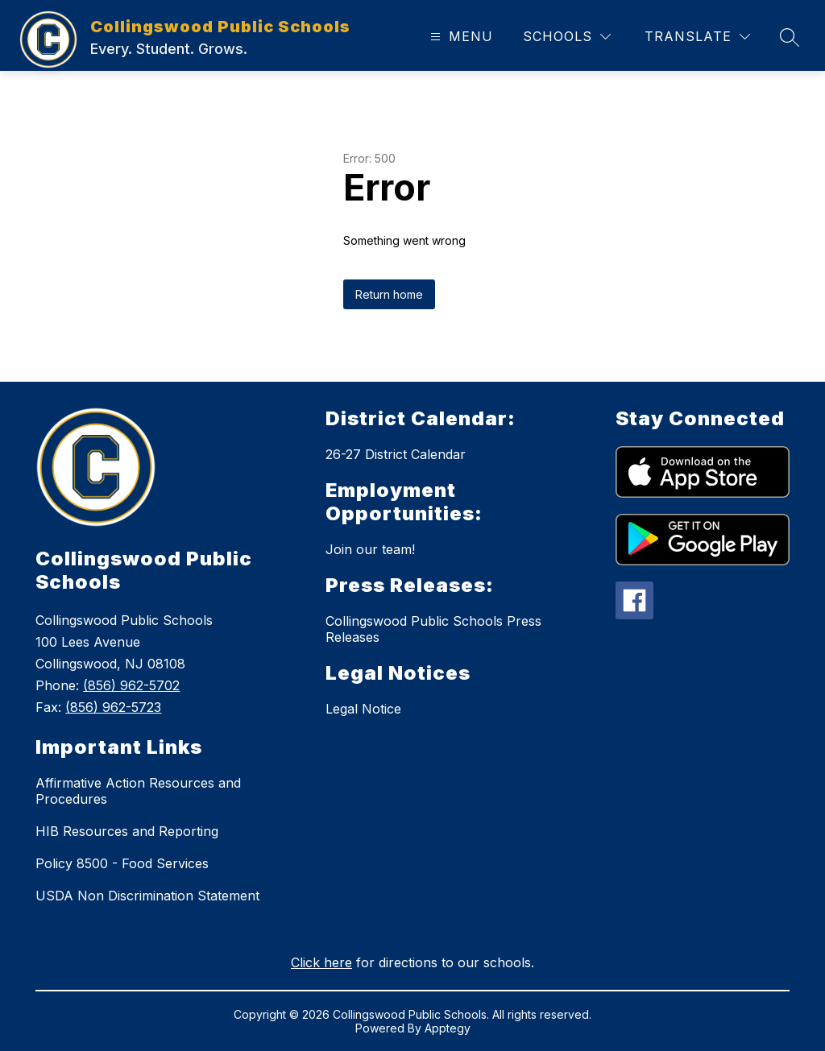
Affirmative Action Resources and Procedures (138, 791)
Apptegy (448, 1028)
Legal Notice (363, 709)
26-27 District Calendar (395, 454)
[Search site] (789, 37)
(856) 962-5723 (113, 707)
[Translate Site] (697, 37)
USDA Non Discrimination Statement (147, 896)
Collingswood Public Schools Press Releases (433, 629)
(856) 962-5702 (131, 685)
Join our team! (370, 549)
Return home (389, 294)
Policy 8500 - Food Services (122, 863)
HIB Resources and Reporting (126, 831)
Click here (321, 962)
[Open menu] (459, 37)
